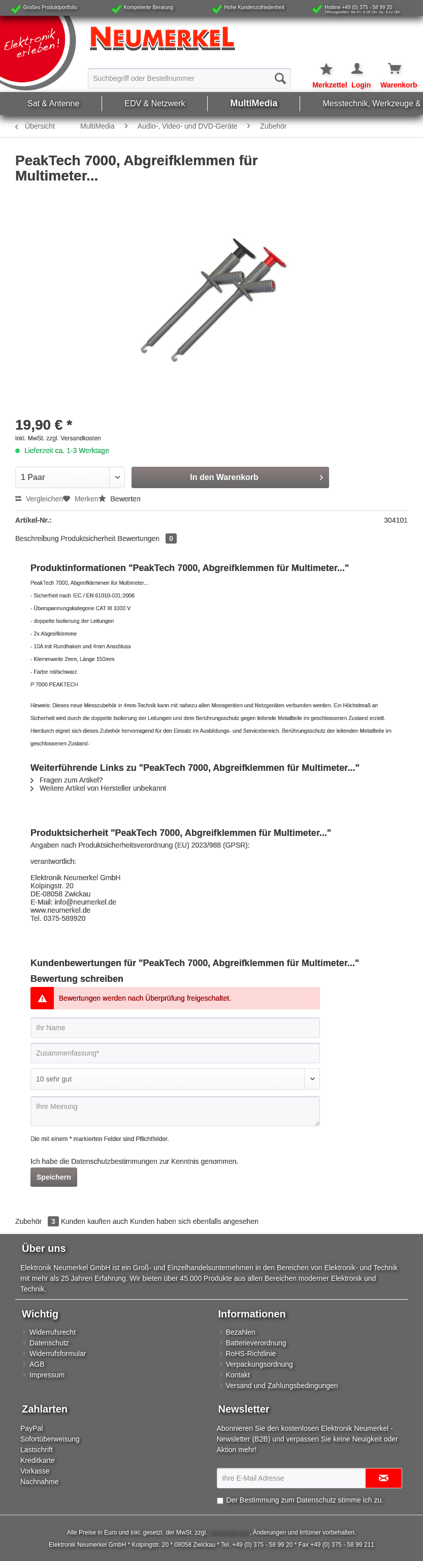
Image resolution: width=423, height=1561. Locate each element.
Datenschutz (49, 1343)
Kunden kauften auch (94, 1221)
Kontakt (238, 1375)
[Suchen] (280, 78)
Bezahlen (240, 1332)
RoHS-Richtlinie (251, 1353)
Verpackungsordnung (259, 1364)
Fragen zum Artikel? (66, 780)
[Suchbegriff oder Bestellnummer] (189, 78)
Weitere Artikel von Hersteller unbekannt (98, 788)
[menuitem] (189, 78)
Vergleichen (39, 499)
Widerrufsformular (57, 1353)
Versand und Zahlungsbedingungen (282, 1386)
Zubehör (38, 1221)
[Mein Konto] (357, 69)
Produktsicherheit (88, 538)
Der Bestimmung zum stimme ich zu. (304, 1500)
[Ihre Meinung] (175, 1111)
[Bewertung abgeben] (175, 1079)
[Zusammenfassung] (175, 1053)
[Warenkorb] (387, 69)
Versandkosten (229, 1532)
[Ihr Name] (175, 1027)
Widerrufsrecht (52, 1332)
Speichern (54, 1177)
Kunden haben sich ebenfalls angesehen (194, 1221)
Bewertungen (147, 538)
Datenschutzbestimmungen (114, 1161)
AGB (37, 1364)
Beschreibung (37, 538)
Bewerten (120, 499)
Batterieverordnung (256, 1343)
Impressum (46, 1375)
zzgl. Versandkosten (73, 438)
